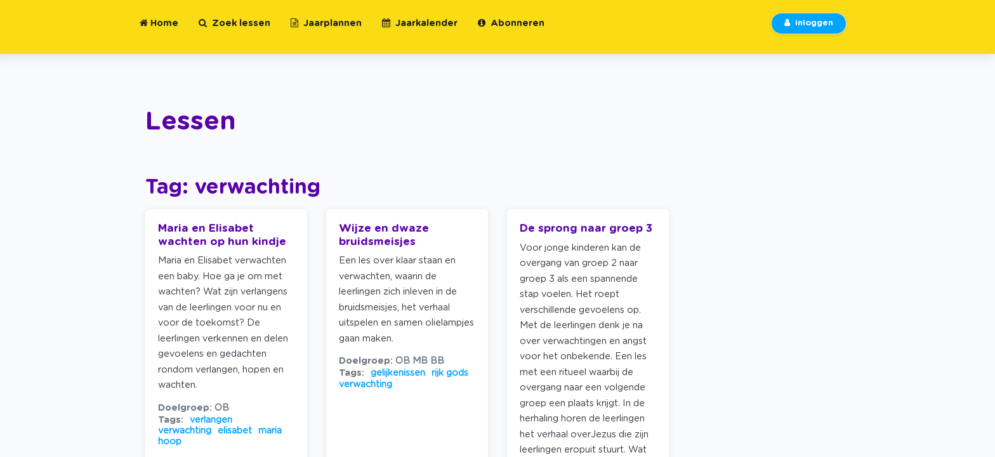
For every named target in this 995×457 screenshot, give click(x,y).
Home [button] (159, 31)
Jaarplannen (326, 31)
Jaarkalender (420, 31)
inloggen (808, 31)
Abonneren (511, 31)
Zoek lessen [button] (234, 31)
